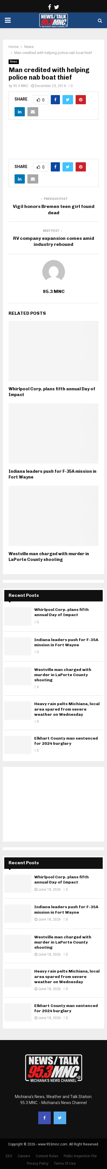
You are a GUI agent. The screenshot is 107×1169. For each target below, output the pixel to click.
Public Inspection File (80, 1156)
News (13, 61)
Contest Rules (47, 1156)
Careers (24, 1156)
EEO (9, 1156)
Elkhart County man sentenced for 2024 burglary (66, 741)
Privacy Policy (38, 1164)
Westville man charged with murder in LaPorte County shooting (49, 556)
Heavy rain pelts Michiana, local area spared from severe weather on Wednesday (67, 709)
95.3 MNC (20, 86)
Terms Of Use (65, 1164)
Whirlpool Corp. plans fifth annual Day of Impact (61, 612)
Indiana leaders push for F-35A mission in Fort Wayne (66, 642)
